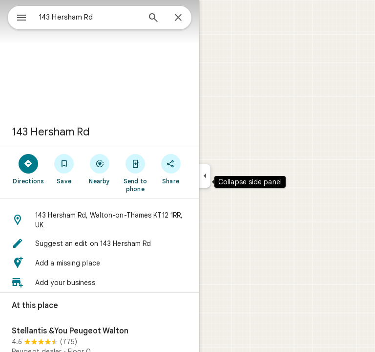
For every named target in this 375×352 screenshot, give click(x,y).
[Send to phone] (135, 172)
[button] (99, 220)
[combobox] (89, 17)
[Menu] (21, 18)
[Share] (170, 168)
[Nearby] (100, 168)
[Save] (64, 168)
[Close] (178, 18)
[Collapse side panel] (204, 176)
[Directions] (28, 168)
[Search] (153, 18)
